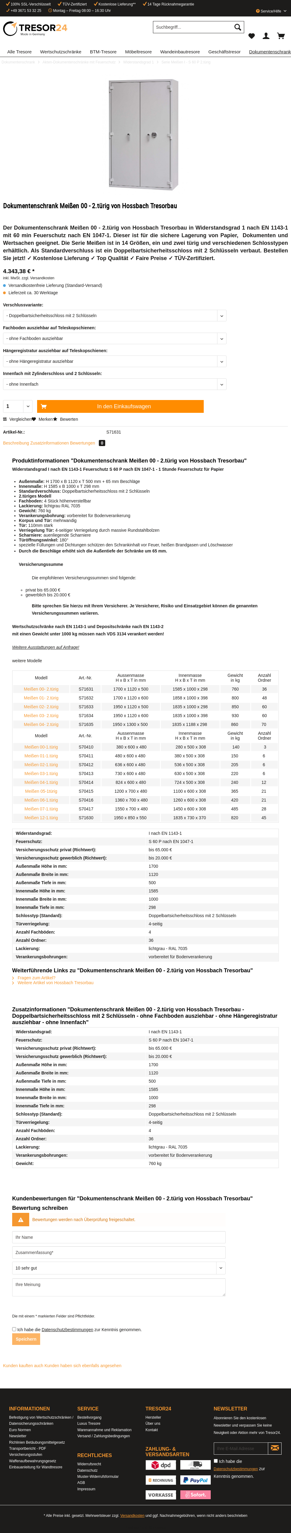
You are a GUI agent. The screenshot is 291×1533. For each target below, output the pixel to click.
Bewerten (65, 419)
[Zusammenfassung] (119, 1252)
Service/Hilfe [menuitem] (269, 11)
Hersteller (153, 1417)
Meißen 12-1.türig (41, 817)
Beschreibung (16, 443)
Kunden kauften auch (23, 1365)
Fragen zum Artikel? (33, 977)
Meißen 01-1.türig (41, 755)
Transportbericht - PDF (27, 1448)
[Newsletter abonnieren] (275, 1448)
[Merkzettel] (251, 36)
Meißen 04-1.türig (41, 782)
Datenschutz (87, 1470)
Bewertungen (87, 443)
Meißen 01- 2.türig (41, 697)
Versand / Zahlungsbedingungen (103, 1436)
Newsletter (17, 1436)
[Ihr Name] (119, 1237)
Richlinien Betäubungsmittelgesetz (37, 1442)
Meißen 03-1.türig (41, 773)
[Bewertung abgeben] (119, 1268)
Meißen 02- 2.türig (41, 706)
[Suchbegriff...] (198, 27)
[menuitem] (198, 29)
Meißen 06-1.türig (41, 800)
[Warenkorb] (281, 36)
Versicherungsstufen (25, 1455)
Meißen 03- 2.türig (41, 715)
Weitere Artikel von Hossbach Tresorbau (52, 982)
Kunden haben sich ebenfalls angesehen (82, 1365)
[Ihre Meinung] (119, 1287)
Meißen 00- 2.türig (41, 689)
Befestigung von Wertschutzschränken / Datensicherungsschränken (41, 1420)
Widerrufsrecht (89, 1464)
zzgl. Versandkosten (38, 278)
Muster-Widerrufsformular (98, 1476)
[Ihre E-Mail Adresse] (241, 1448)
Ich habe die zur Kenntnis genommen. (79, 1329)
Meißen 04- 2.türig (41, 724)
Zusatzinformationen (49, 443)
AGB (81, 1483)
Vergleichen (17, 419)
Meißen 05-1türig (41, 791)
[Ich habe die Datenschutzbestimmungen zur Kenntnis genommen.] (14, 1329)
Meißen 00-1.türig (41, 747)
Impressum (86, 1489)
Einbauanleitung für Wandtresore (35, 1467)
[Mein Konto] (266, 36)
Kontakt (152, 1430)
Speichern (26, 1339)
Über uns (153, 1423)
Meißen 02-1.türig (41, 764)
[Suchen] (237, 27)
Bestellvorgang (89, 1417)
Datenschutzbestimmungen (67, 1329)
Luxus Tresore (88, 1423)
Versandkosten (132, 1515)
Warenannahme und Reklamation (104, 1430)
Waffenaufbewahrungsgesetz (32, 1461)
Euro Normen (20, 1430)
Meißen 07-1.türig (41, 808)
